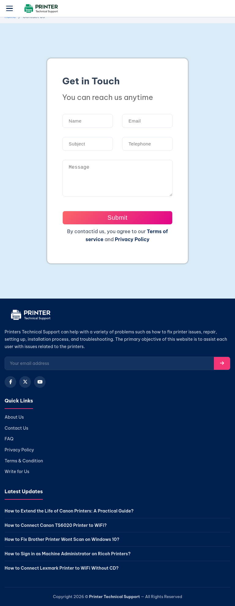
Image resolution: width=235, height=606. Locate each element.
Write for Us (17, 471)
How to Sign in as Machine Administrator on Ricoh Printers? (68, 553)
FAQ (9, 439)
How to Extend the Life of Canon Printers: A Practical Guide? (69, 511)
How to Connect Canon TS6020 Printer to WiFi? (55, 525)
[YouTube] (40, 382)
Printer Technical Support (114, 596)
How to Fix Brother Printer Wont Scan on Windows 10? (62, 539)
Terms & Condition (24, 461)
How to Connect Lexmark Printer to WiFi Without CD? (62, 568)
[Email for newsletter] (109, 363)
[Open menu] (9, 8)
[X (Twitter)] (25, 382)
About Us (14, 417)
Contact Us (16, 428)
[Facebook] (10, 382)
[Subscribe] (222, 363)
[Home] (30, 316)
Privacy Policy (132, 239)
